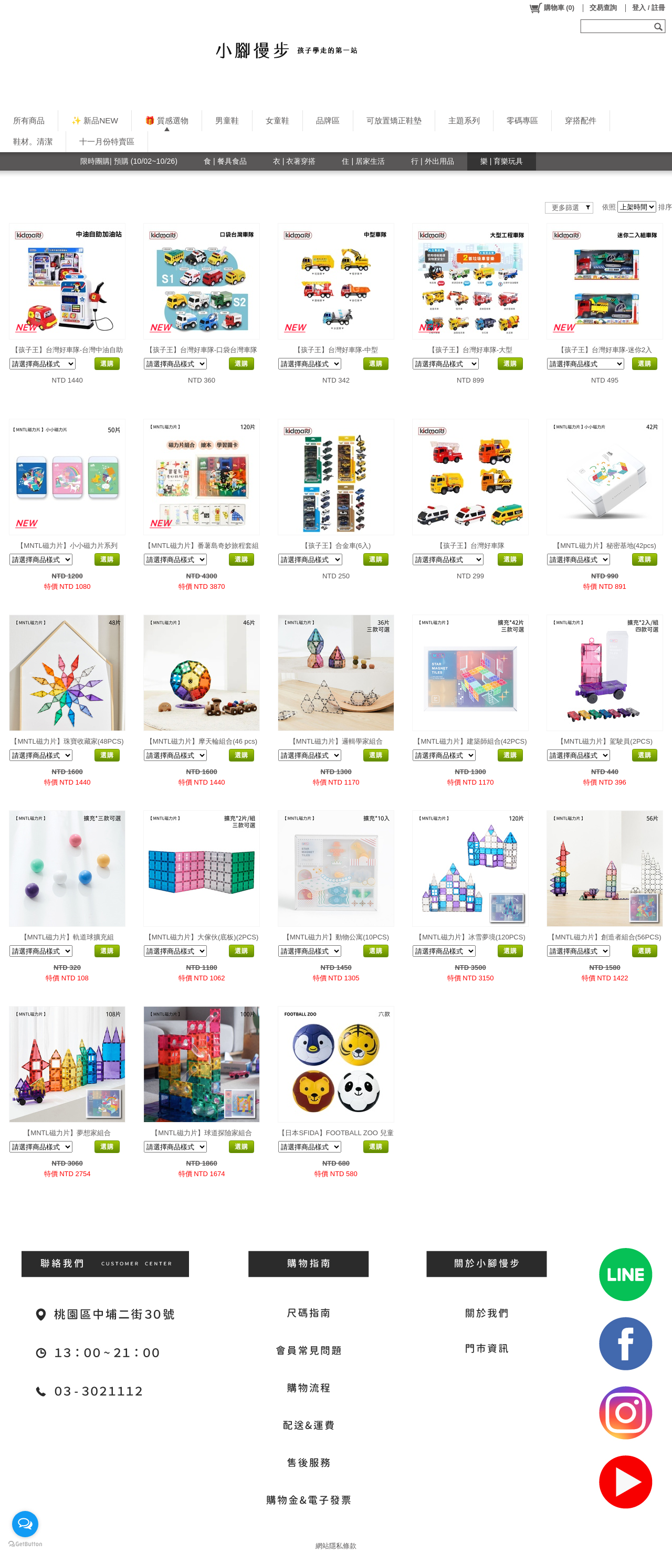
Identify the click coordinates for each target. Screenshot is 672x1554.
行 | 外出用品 (432, 161)
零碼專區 (522, 120)
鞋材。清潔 (32, 141)
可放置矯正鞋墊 (394, 120)
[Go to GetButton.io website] (25, 1544)
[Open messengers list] (25, 1524)
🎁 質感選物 (166, 120)
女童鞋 (277, 120)
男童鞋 (227, 120)
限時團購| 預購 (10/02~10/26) (128, 161)
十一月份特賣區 (106, 141)
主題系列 (464, 120)
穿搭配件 (580, 120)
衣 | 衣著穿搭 (294, 161)
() (551, 8)
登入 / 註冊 (648, 8)
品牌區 (328, 120)
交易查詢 (603, 8)
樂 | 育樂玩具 (501, 161)
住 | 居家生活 (363, 161)
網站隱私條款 (336, 1546)
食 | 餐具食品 (225, 161)
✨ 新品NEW (94, 120)
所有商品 (29, 120)
